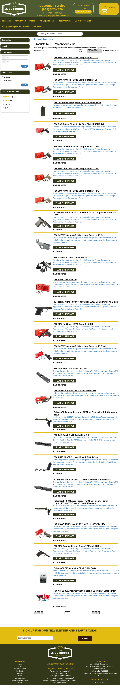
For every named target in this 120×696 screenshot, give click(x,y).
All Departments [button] (46, 21)
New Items (8, 81)
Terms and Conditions (20, 680)
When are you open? (60, 673)
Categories (15, 40)
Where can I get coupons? (59, 671)
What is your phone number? (60, 676)
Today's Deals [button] (64, 21)
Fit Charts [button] (36, 27)
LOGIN (83, 8)
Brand (15, 46)
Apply (24, 66)
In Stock (7, 77)
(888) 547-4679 (52, 9)
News (20, 676)
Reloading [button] (6, 21)
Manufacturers (20, 678)
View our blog (100, 682)
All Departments (46, 39)
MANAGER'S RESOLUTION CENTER (60, 664)
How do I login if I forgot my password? (60, 678)
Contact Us (41, 16)
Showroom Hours (61, 16)
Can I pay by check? (60, 683)
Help (49, 16)
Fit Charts (20, 671)
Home (36, 39)
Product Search (20, 669)
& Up (8, 97)
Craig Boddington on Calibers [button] (15, 27)
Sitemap (20, 666)
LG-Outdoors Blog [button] (83, 21)
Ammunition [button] (20, 21)
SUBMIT (85, 638)
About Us (20, 673)
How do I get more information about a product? (60, 680)
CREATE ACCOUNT (83, 12)
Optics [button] (32, 21)
